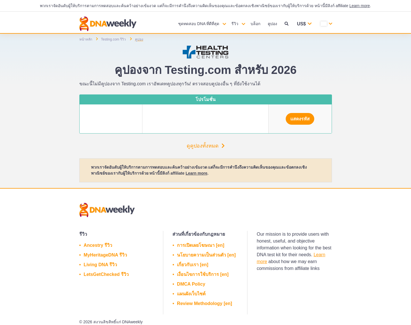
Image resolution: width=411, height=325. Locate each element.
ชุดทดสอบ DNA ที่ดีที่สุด (198, 23)
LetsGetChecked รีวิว (106, 274)
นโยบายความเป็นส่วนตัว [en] (206, 255)
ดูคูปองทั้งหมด (206, 146)
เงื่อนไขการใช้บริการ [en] (203, 274)
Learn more (359, 5)
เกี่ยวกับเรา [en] (192, 264)
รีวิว (234, 23)
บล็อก (255, 23)
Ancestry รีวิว (98, 245)
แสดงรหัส (300, 118)
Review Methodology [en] (204, 303)
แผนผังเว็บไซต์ (191, 293)
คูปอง (272, 23)
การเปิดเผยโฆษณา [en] (200, 245)
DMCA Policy (191, 284)
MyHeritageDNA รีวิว (105, 255)
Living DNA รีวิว (100, 264)
